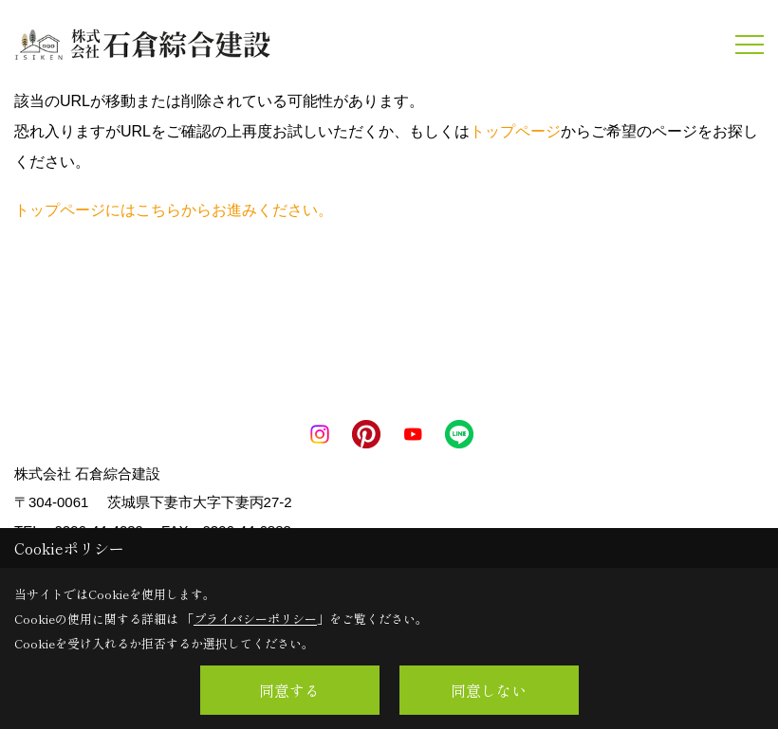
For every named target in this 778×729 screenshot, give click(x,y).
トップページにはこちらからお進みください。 (173, 210)
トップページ (515, 131)
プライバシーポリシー (255, 619)
